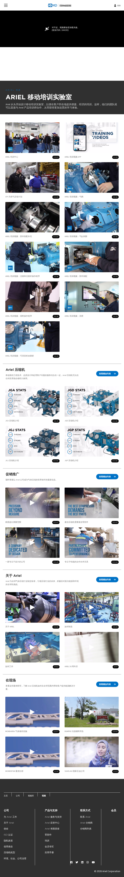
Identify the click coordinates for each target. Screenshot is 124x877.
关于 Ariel (9, 822)
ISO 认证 (8, 834)
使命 (6, 828)
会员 (113, 810)
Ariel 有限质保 (52, 828)
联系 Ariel (85, 817)
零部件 (48, 834)
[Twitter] (77, 862)
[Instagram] (88, 862)
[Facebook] (71, 862)
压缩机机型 (9, 852)
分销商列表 (85, 828)
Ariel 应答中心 (52, 822)
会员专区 (49, 846)
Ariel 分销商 (86, 822)
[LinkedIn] (82, 862)
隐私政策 (8, 840)
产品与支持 (51, 810)
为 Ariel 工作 (10, 817)
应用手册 (49, 852)
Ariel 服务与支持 (53, 817)
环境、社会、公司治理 (15, 858)
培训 (47, 840)
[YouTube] (93, 862)
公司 (6, 810)
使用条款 (8, 846)
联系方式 (85, 810)
